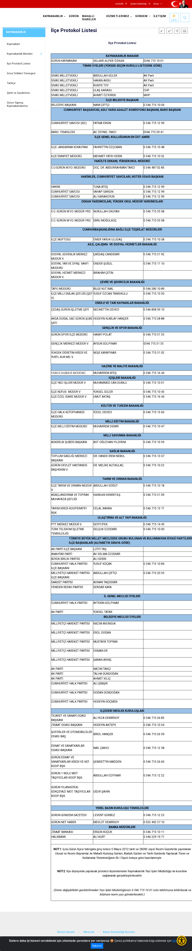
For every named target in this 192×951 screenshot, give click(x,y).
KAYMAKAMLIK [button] (53, 16)
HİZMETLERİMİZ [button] (117, 16)
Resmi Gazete (66, 932)
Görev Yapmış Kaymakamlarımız (17, 104)
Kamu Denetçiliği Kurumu (119, 932)
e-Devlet (119, 4)
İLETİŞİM (159, 16)
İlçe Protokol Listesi (18, 63)
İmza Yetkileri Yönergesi (21, 73)
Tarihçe (11, 83)
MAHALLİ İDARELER (89, 18)
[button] (177, 30)
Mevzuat (89, 932)
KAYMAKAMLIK (16, 32)
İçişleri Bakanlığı (138, 4)
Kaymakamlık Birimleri (20, 53)
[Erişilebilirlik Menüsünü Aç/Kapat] (182, 941)
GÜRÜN (74, 16)
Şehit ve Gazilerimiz (18, 93)
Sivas (156, 4)
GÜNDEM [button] (141, 16)
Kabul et (97, 945)
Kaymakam (13, 44)
